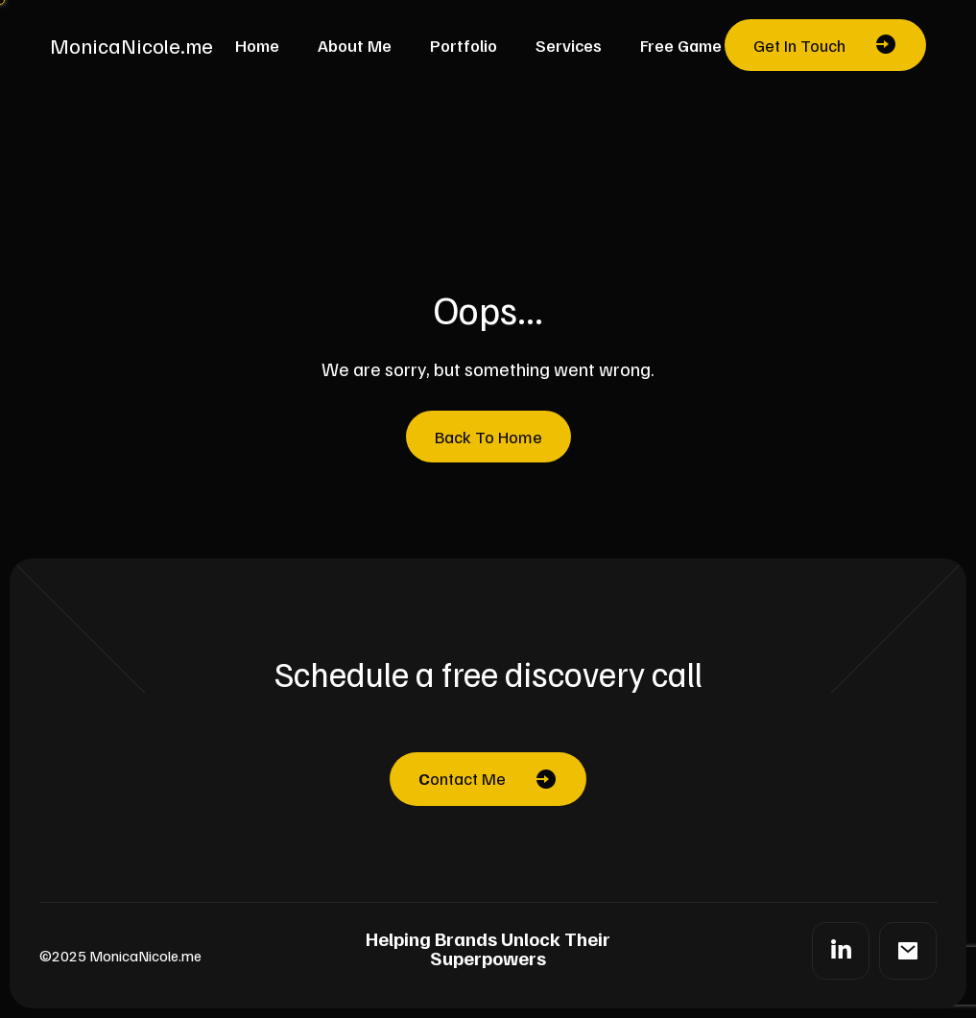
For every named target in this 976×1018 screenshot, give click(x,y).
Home (257, 45)
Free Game (681, 45)
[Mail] (908, 951)
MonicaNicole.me (131, 45)
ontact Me (462, 778)
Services (569, 45)
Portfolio (463, 45)
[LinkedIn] (840, 951)
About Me (355, 45)
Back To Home (488, 436)
